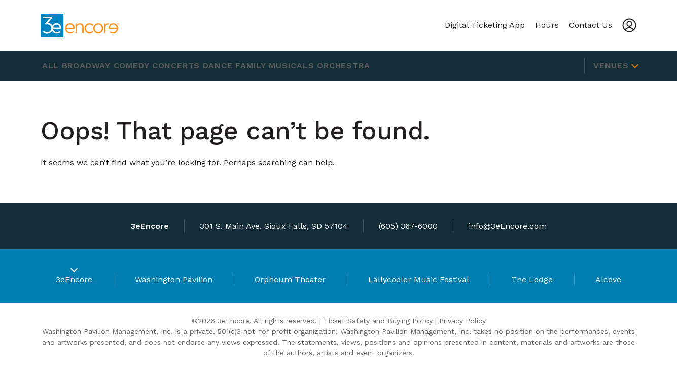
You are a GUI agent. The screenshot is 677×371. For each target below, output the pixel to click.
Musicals (339, 65)
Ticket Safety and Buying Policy (378, 321)
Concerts (202, 65)
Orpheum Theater (290, 279)
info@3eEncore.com (508, 226)
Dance (251, 65)
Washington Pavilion (173, 279)
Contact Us (590, 25)
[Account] (629, 25)
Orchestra (398, 65)
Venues (611, 65)
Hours (547, 25)
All (54, 65)
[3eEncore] (83, 26)
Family (291, 65)
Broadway (97, 65)
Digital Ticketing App (485, 25)
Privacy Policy (462, 321)
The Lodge (532, 279)
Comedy (150, 65)
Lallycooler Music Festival (418, 279)
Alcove (608, 279)
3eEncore (74, 279)
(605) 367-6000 (408, 226)
